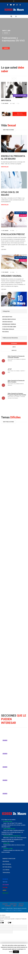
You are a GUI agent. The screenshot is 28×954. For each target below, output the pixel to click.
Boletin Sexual (7, 864)
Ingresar (5, 740)
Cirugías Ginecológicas (9, 319)
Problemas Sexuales (8, 329)
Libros (4, 890)
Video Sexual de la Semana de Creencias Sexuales (16, 356)
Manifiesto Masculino (9, 858)
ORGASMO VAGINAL (11, 276)
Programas (8, 905)
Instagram (6, 884)
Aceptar (16, 951)
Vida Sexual (23, 215)
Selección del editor (21, 212)
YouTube (5, 887)
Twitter (5, 882)
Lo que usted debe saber (20, 95)
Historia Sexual (7, 867)
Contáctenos (13, 904)
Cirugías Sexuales (7, 321)
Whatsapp (5, 893)
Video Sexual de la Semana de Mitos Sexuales (16, 381)
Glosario (20, 905)
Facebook (6, 48)
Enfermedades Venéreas (9, 324)
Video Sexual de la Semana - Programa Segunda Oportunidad (17, 394)
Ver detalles (4, 166)
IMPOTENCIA (6, 100)
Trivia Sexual (6, 872)
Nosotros (5, 904)
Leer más (3, 249)
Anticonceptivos (7, 316)
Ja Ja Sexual (6, 869)
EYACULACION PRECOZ (13, 234)
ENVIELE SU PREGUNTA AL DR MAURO (13, 157)
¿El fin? (10, 369)
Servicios (21, 904)
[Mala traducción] (9, 923)
